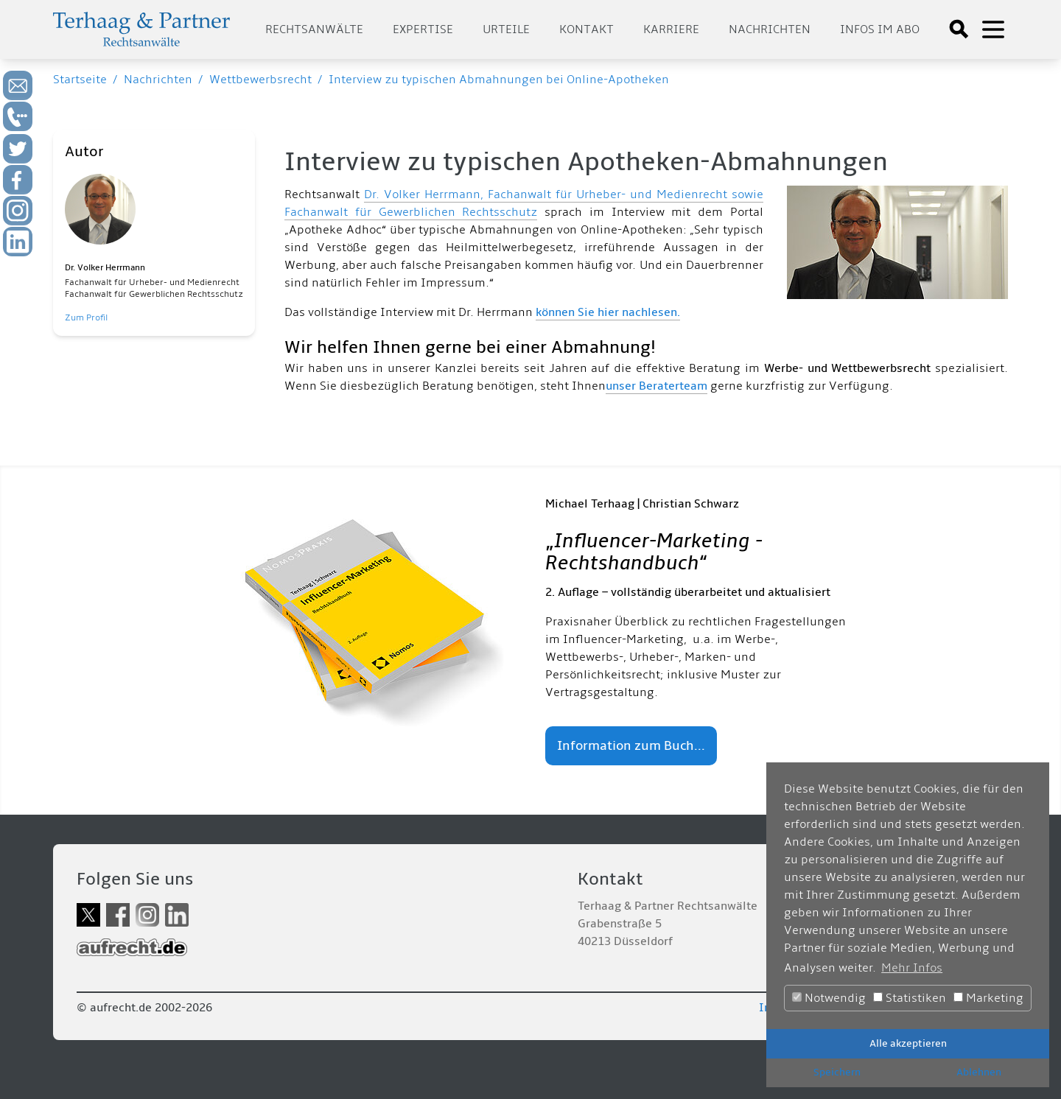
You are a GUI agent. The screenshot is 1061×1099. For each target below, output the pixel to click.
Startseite (80, 79)
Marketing (988, 998)
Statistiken (909, 998)
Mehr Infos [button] (911, 968)
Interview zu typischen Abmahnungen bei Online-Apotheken (499, 79)
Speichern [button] (837, 1072)
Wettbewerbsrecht (260, 79)
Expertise (423, 29)
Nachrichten (769, 29)
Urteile (506, 29)
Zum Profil (86, 317)
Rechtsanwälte (314, 29)
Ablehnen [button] (978, 1072)
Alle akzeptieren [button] (908, 1043)
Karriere (671, 29)
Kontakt (586, 29)
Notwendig (829, 998)
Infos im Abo (880, 29)
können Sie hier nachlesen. (608, 312)
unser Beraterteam (656, 386)
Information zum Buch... (631, 746)
